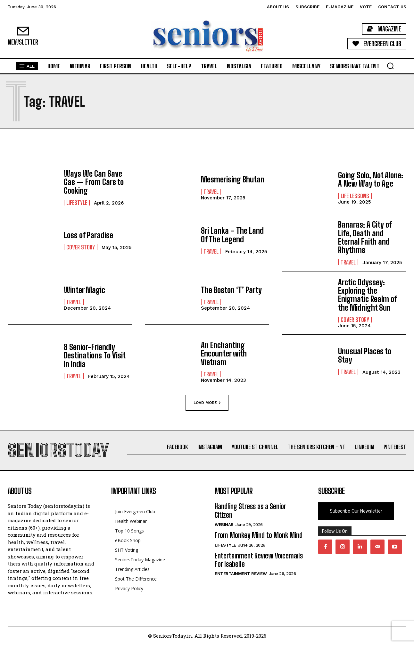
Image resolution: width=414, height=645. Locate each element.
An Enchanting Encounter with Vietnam (224, 353)
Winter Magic (84, 290)
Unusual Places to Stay (364, 355)
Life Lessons (355, 196)
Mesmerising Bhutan (232, 179)
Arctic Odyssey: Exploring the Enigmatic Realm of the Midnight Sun (367, 295)
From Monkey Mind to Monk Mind (258, 535)
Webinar (224, 524)
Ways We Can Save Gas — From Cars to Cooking (94, 182)
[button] (390, 65)
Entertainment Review (241, 573)
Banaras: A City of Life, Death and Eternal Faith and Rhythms (365, 237)
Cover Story (80, 247)
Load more (207, 403)
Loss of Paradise (88, 235)
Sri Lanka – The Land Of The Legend (232, 235)
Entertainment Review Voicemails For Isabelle (259, 559)
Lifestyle (76, 202)
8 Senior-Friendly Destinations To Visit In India (94, 355)
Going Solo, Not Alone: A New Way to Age (370, 179)
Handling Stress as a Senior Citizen (250, 510)
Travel (211, 192)
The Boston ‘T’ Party (231, 290)
